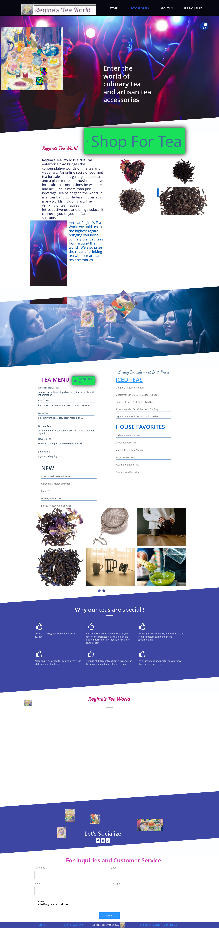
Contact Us (170, 924)
